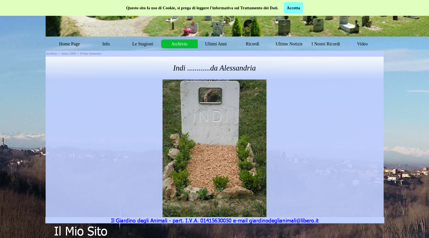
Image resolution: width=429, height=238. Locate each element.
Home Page (69, 43)
